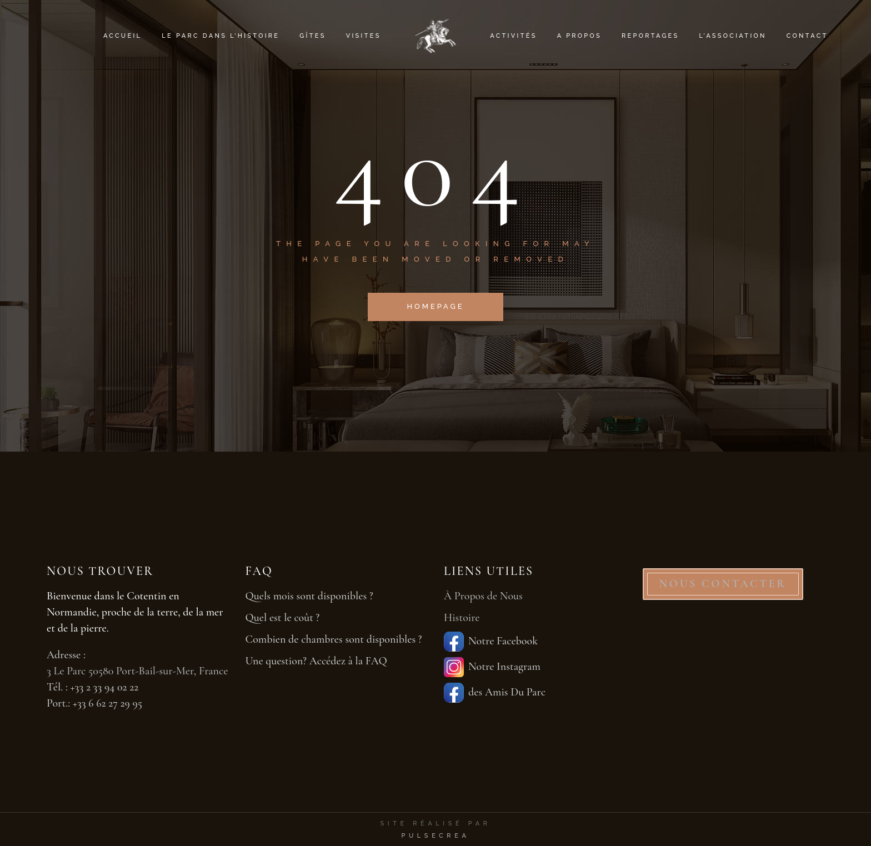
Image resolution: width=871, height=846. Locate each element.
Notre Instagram (492, 667)
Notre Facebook (491, 642)
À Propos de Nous (483, 596)
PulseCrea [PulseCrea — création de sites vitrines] (435, 835)
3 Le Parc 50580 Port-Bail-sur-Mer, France (137, 671)
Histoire (462, 617)
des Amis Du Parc (494, 693)
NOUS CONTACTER (723, 583)
